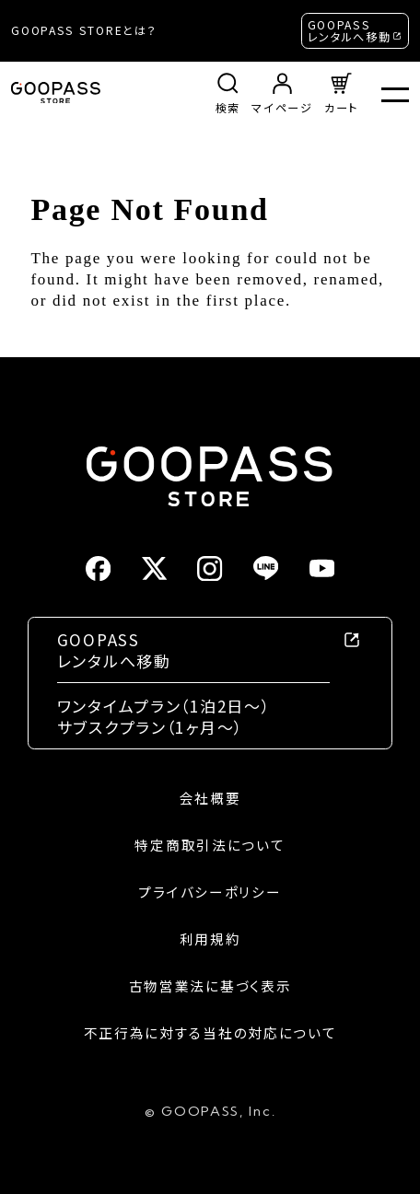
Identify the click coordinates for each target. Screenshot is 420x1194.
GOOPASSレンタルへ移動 (349, 31)
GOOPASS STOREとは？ (84, 30)
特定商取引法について (209, 845)
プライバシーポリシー (209, 892)
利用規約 (210, 939)
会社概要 (210, 798)
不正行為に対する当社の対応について (210, 1033)
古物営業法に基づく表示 (210, 986)
